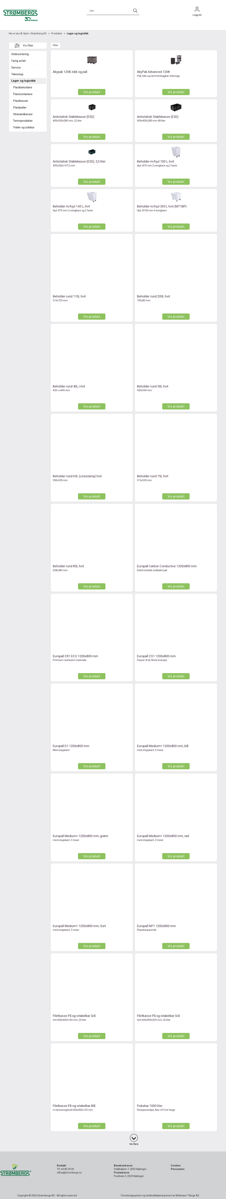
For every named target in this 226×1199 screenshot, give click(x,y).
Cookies (176, 1165)
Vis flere (133, 1144)
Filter (55, 45)
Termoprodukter (23, 120)
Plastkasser (20, 100)
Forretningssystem (131, 1195)
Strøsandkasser (23, 114)
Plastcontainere (22, 94)
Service (16, 67)
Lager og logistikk (77, 33)
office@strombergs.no (69, 1172)
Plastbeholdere (22, 87)
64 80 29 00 (67, 1169)
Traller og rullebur (23, 127)
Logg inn (197, 10)
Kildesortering (20, 54)
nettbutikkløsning (155, 1195)
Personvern (178, 1169)
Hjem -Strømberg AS (35, 33)
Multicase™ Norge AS (187, 1195)
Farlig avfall (18, 61)
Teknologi (17, 74)
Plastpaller (19, 107)
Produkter (56, 33)
